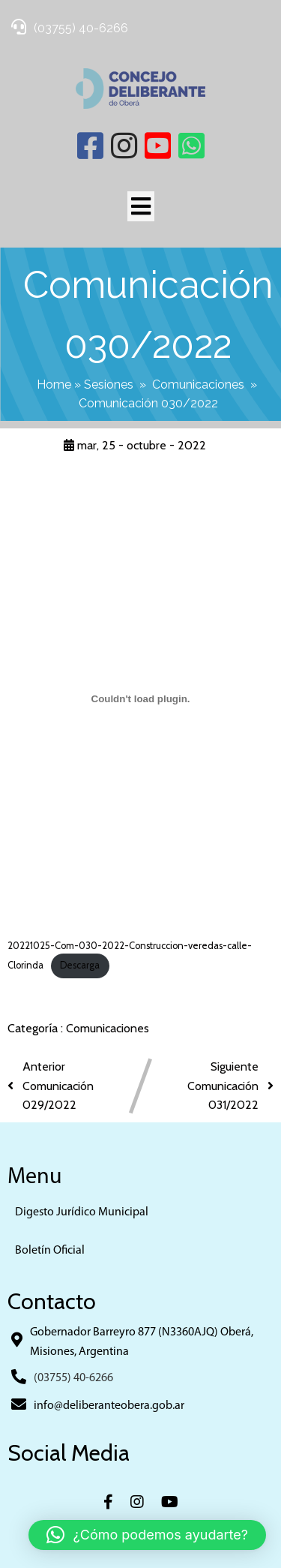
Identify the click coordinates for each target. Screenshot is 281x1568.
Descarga (80, 965)
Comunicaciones (198, 384)
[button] (147, 1535)
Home (54, 384)
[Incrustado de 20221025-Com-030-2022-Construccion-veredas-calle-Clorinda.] (140, 698)
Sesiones (108, 384)
